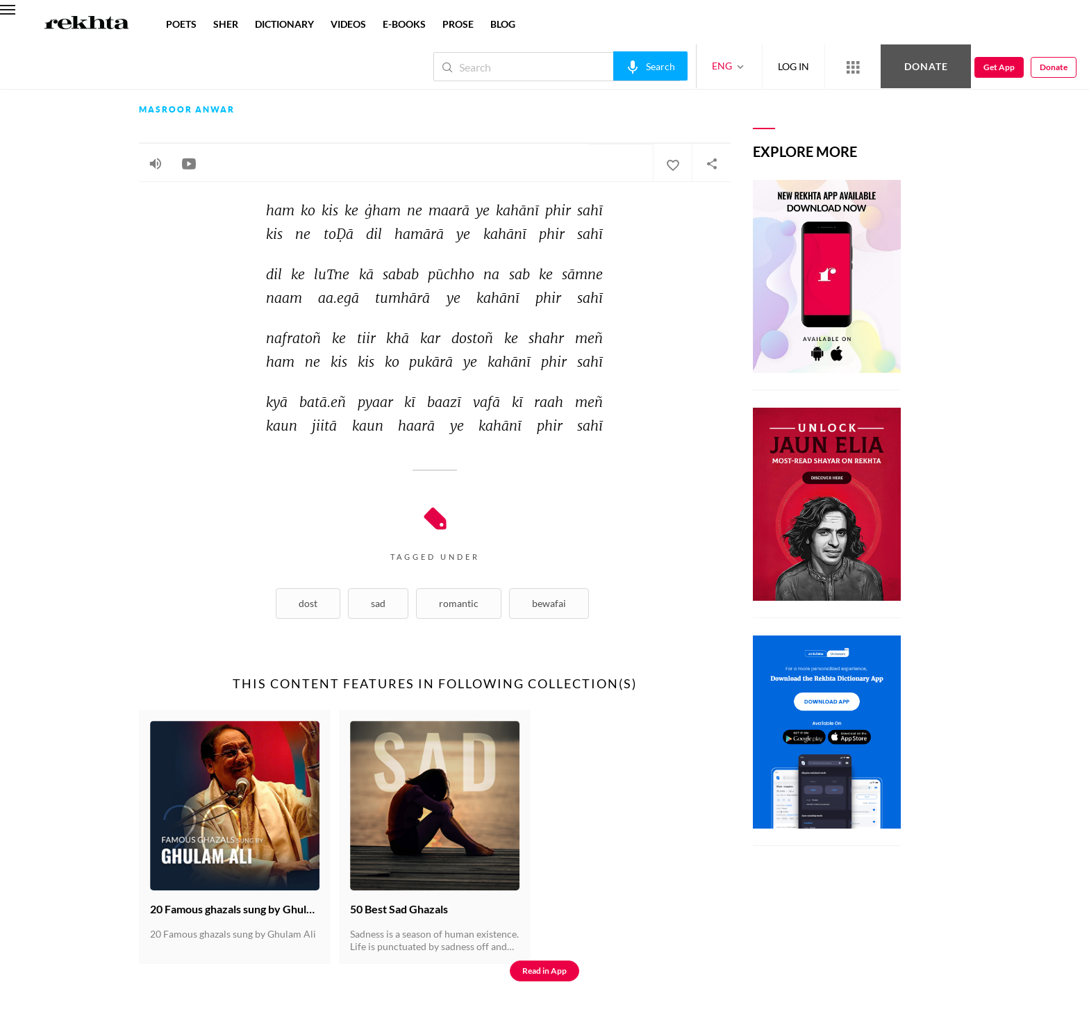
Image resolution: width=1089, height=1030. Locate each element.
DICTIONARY (284, 24)
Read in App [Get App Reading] (544, 970)
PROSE (458, 24)
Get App (999, 67)
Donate (926, 66)
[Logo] (86, 24)
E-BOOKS (404, 24)
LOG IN (793, 66)
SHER (225, 24)
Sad (378, 603)
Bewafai (549, 603)
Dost (308, 603)
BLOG (502, 24)
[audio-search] (650, 66)
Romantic (459, 603)
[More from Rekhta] (852, 66)
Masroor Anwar (187, 110)
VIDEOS (348, 24)
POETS (181, 24)
